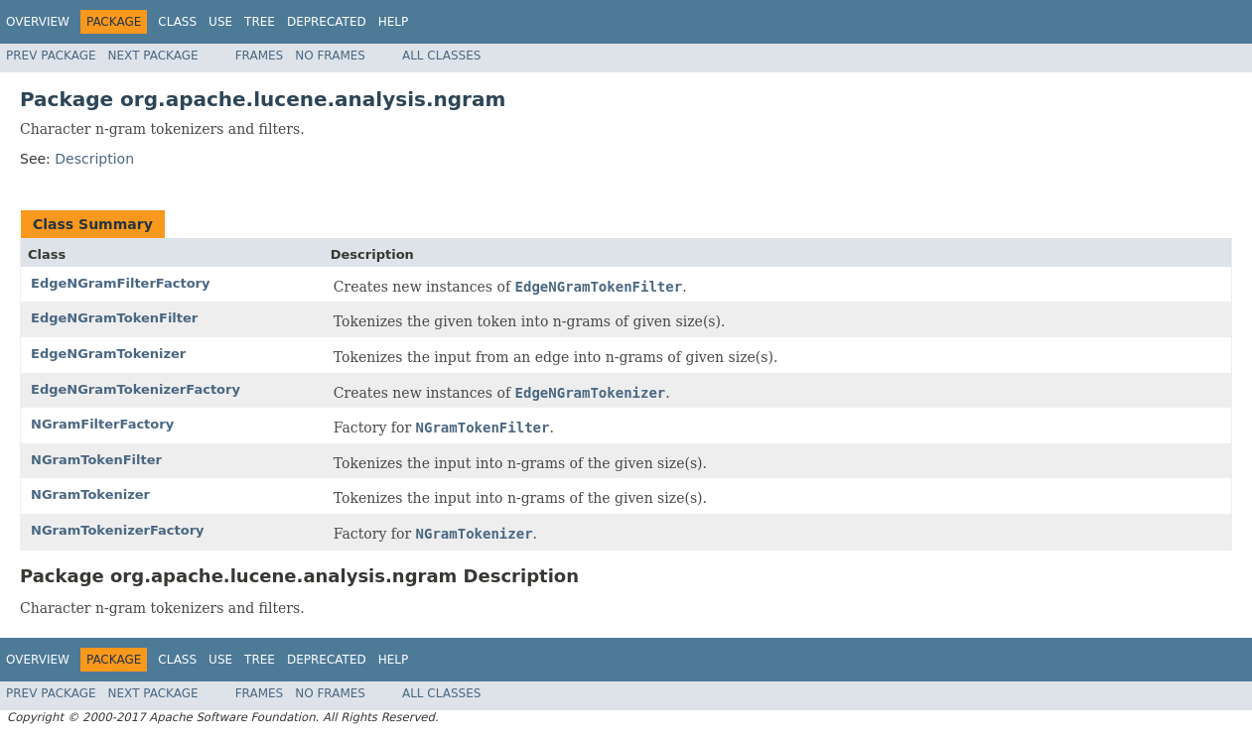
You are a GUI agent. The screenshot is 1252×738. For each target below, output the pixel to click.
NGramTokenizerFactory (118, 530)
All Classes (441, 55)
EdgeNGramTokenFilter (114, 317)
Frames (259, 55)
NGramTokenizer (90, 494)
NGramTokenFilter (96, 459)
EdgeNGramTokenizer (108, 353)
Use (220, 22)
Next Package (153, 55)
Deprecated (326, 22)
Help (393, 22)
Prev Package (51, 55)
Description (94, 159)
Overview (38, 22)
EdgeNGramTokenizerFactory (135, 389)
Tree (259, 22)
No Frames (330, 55)
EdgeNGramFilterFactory (120, 283)
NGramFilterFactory (102, 424)
